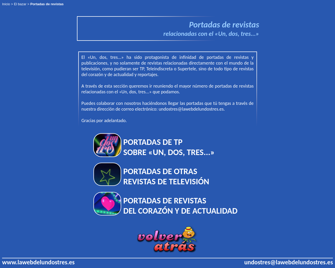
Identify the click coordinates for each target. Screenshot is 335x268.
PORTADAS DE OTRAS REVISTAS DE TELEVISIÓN (166, 176)
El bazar (20, 4)
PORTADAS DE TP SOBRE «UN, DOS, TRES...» (169, 147)
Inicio (6, 4)
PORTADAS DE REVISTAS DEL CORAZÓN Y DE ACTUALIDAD (180, 206)
